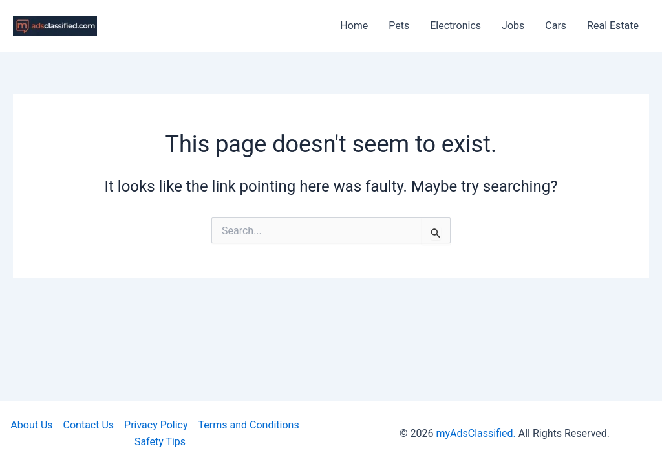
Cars (555, 25)
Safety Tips (160, 442)
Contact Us (88, 425)
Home (354, 25)
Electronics (455, 25)
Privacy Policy (156, 425)
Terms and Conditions (248, 425)
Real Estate (613, 25)
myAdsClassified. (475, 433)
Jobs (513, 25)
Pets (399, 25)
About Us (31, 425)
